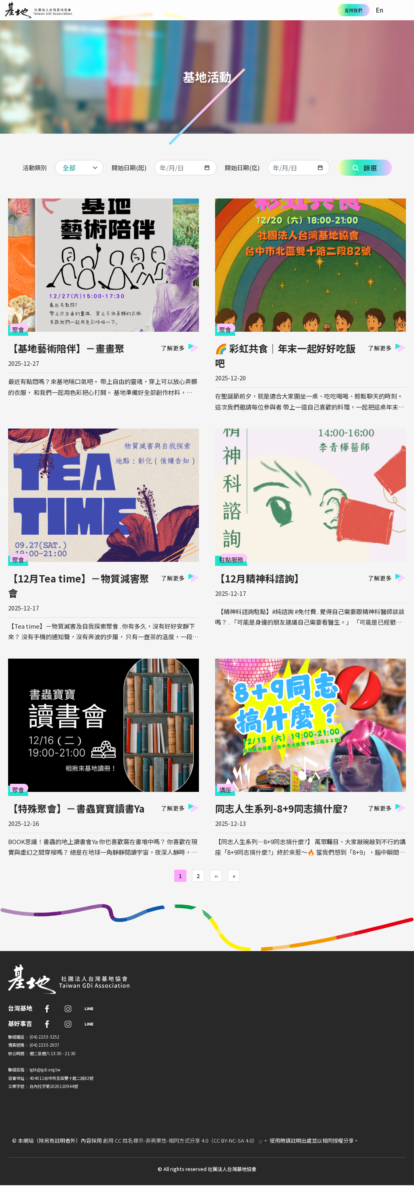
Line (88, 1008)
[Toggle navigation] (404, 10)
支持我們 (353, 10)
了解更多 (173, 348)
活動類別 (35, 167)
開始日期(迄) (242, 167)
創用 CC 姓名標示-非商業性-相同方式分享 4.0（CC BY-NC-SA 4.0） (183, 1140)
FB (46, 1008)
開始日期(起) (129, 167)
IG (67, 1008)
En (379, 10)
